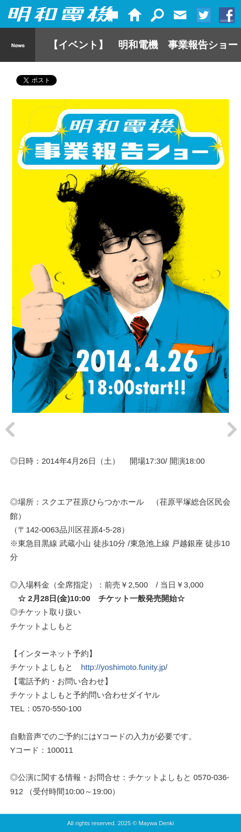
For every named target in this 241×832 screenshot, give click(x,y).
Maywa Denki (156, 829)
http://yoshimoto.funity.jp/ (124, 672)
